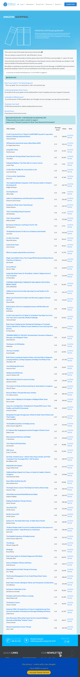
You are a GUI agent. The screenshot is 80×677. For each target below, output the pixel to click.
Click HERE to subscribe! (49, 660)
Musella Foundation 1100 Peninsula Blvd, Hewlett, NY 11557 (43, 640)
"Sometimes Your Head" (12, 104)
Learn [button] (22, 4)
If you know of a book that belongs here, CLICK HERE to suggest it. (26, 72)
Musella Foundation (60, 664)
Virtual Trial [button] (39, 4)
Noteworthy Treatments (29, 657)
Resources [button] (49, 4)
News (24, 661)
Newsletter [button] (29, 4)
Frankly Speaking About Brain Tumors (16, 90)
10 (71, 137)
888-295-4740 (16, 640)
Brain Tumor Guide (11, 661)
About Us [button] (58, 4)
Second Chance (9, 111)
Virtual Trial (26, 664)
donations (70, 4)
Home (7, 657)
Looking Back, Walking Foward (14, 97)
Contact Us (9, 664)
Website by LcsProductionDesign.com (52, 670)
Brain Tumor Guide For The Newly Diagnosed (19, 83)
